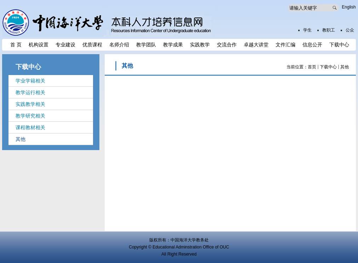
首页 (312, 66)
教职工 (328, 30)
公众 (350, 30)
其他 (344, 66)
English (349, 7)
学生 (307, 30)
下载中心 (328, 66)
